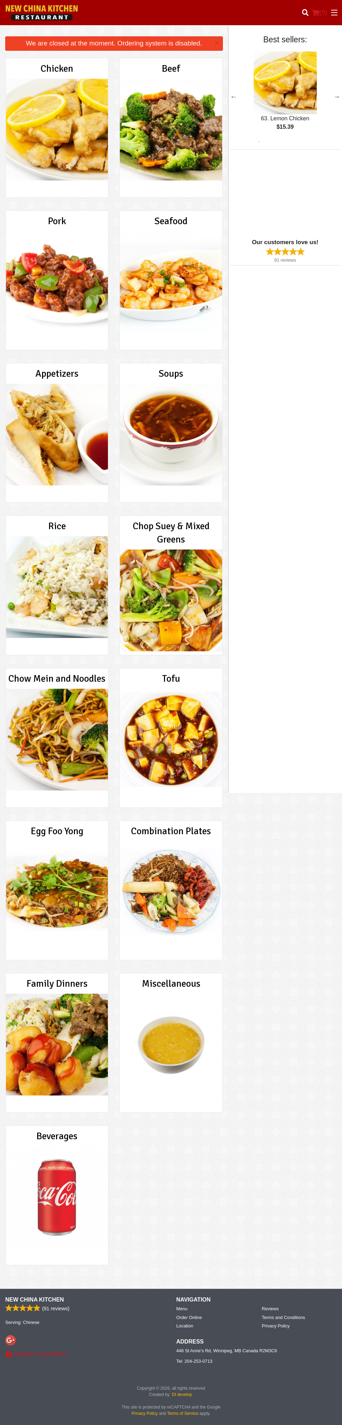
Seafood (171, 221)
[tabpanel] (285, 96)
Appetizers (56, 374)
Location (184, 1325)
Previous (233, 96)
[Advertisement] (274, 193)
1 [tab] (258, 141)
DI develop (182, 1394)
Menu (181, 1308)
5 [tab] (301, 141)
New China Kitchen (34, 1300)
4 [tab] (290, 141)
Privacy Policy (276, 1325)
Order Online (189, 1317)
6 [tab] (311, 141)
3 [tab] (279, 141)
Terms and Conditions (283, 1317)
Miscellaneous (171, 984)
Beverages (56, 1136)
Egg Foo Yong (57, 831)
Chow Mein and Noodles (56, 679)
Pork (57, 221)
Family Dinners (57, 984)
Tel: (194, 1361)
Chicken (57, 69)
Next (336, 96)
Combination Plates (171, 831)
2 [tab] (269, 141)
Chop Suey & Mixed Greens (171, 532)
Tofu (171, 679)
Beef (171, 69)
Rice (57, 526)
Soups (171, 374)
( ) (319, 12)
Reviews (270, 1308)
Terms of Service (182, 1413)
